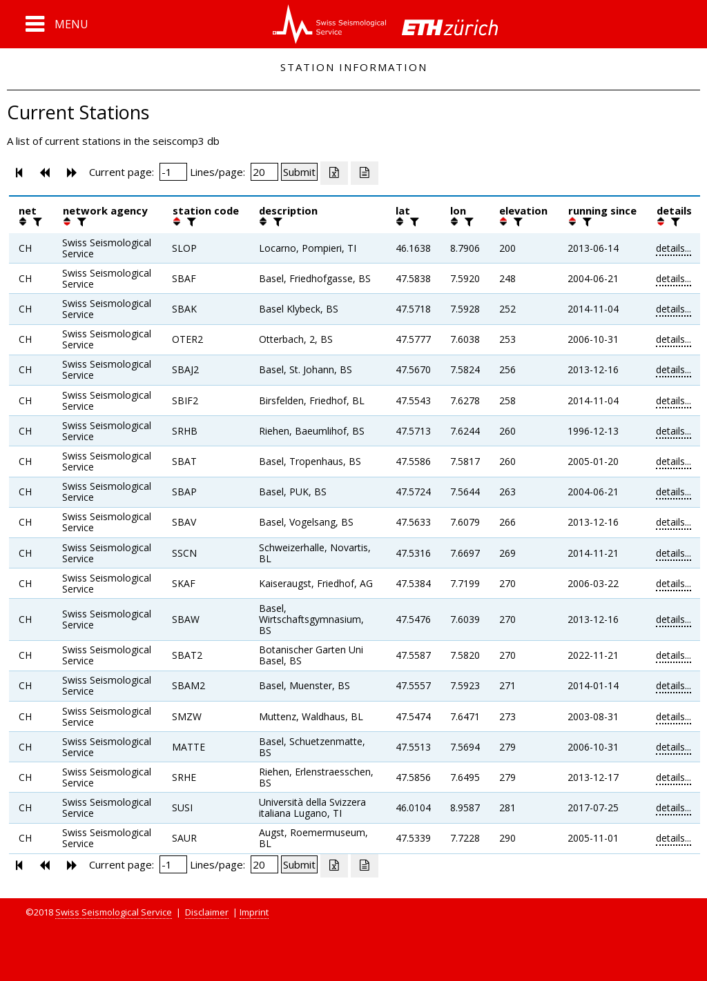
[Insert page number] (173, 172)
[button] (57, 24)
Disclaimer (207, 912)
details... (673, 248)
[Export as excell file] (334, 173)
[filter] (36, 221)
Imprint (254, 912)
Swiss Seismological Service (113, 912)
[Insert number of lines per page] (264, 172)
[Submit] (299, 172)
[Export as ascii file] (364, 173)
